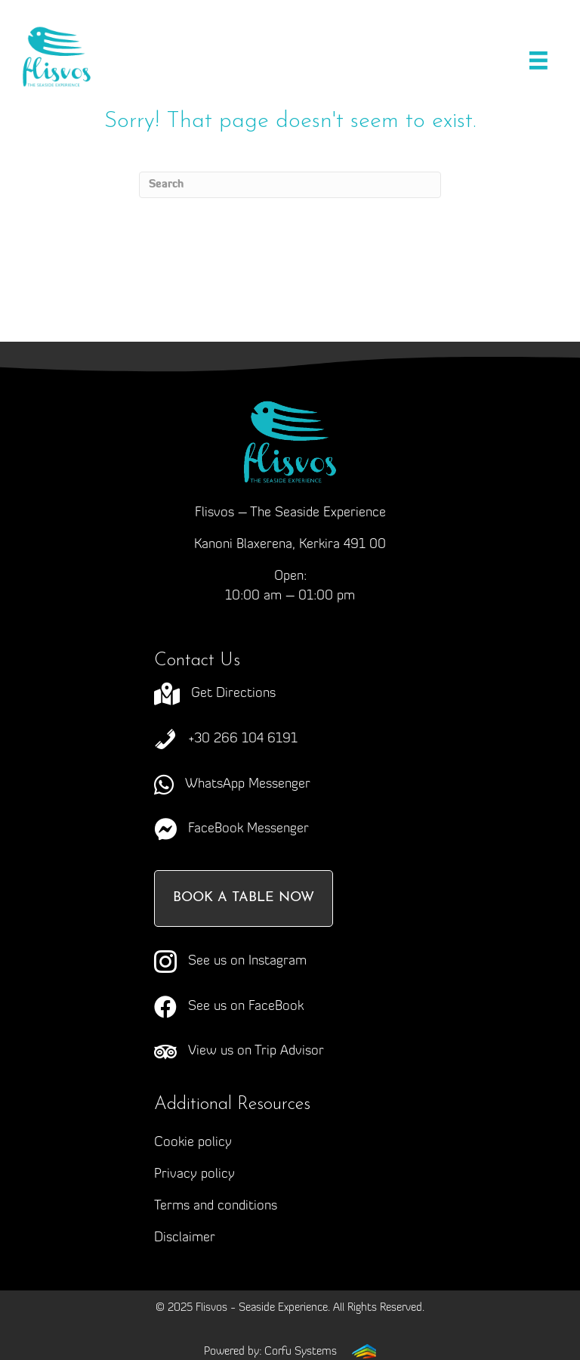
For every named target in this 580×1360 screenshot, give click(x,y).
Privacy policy (194, 1174)
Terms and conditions (215, 1206)
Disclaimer (184, 1238)
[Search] (290, 185)
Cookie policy (193, 1142)
